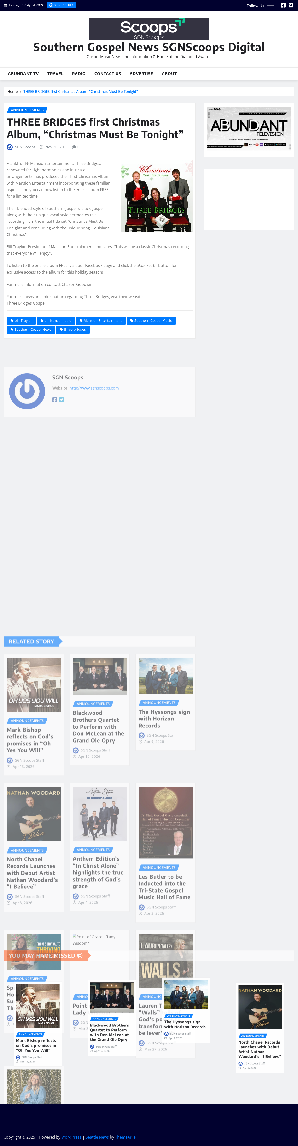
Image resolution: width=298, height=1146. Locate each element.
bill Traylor (23, 320)
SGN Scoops (25, 146)
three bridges (75, 329)
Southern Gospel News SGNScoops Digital (149, 47)
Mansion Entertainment (103, 320)
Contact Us (107, 73)
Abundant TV (23, 73)
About (169, 73)
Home (12, 91)
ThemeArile (125, 1137)
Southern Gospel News (33, 329)
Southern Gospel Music (153, 320)
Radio (79, 73)
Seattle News (97, 1137)
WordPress (71, 1137)
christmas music (58, 320)
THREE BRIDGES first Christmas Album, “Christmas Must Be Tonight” (80, 91)
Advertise (141, 73)
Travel (55, 73)
